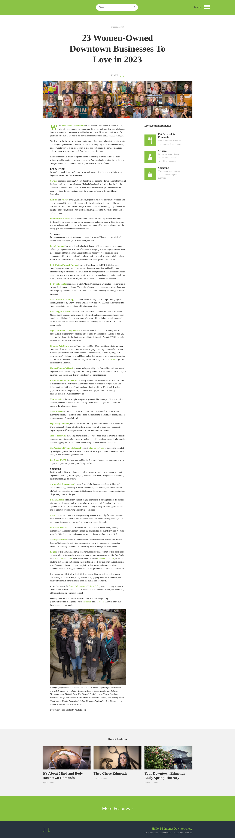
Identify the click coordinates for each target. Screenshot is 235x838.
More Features (117, 808)
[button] (202, 7)
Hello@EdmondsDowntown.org (172, 828)
